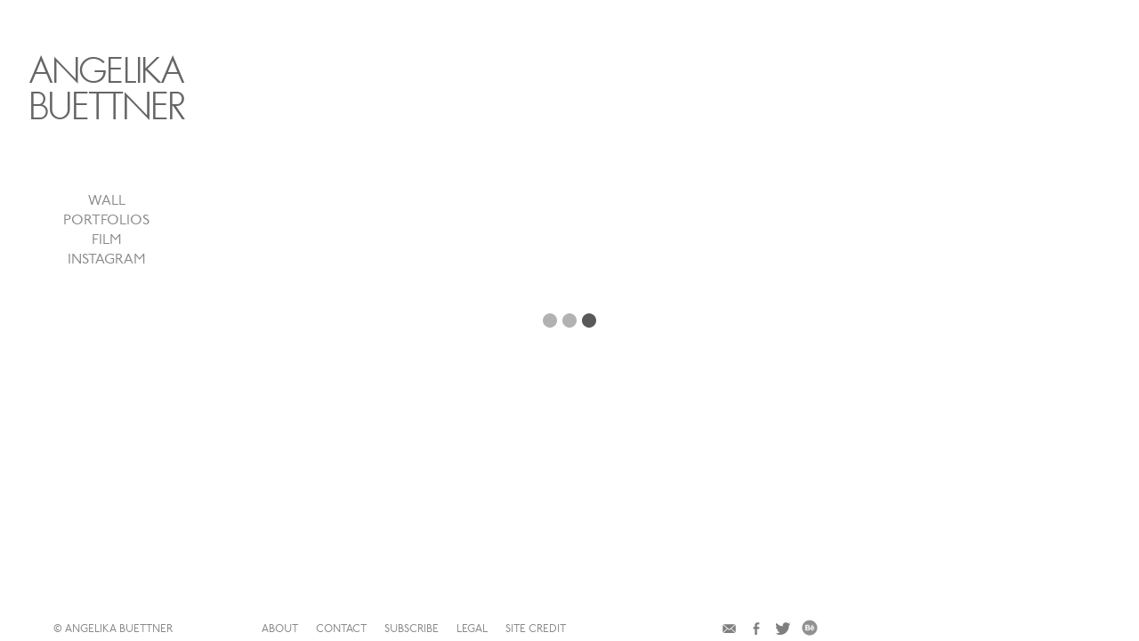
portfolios (147, 238)
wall (147, 219)
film (147, 258)
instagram (147, 278)
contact (570, 629)
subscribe (641, 629)
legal (701, 629)
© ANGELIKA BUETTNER (380, 629)
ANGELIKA (147, 89)
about (509, 629)
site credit (765, 629)
